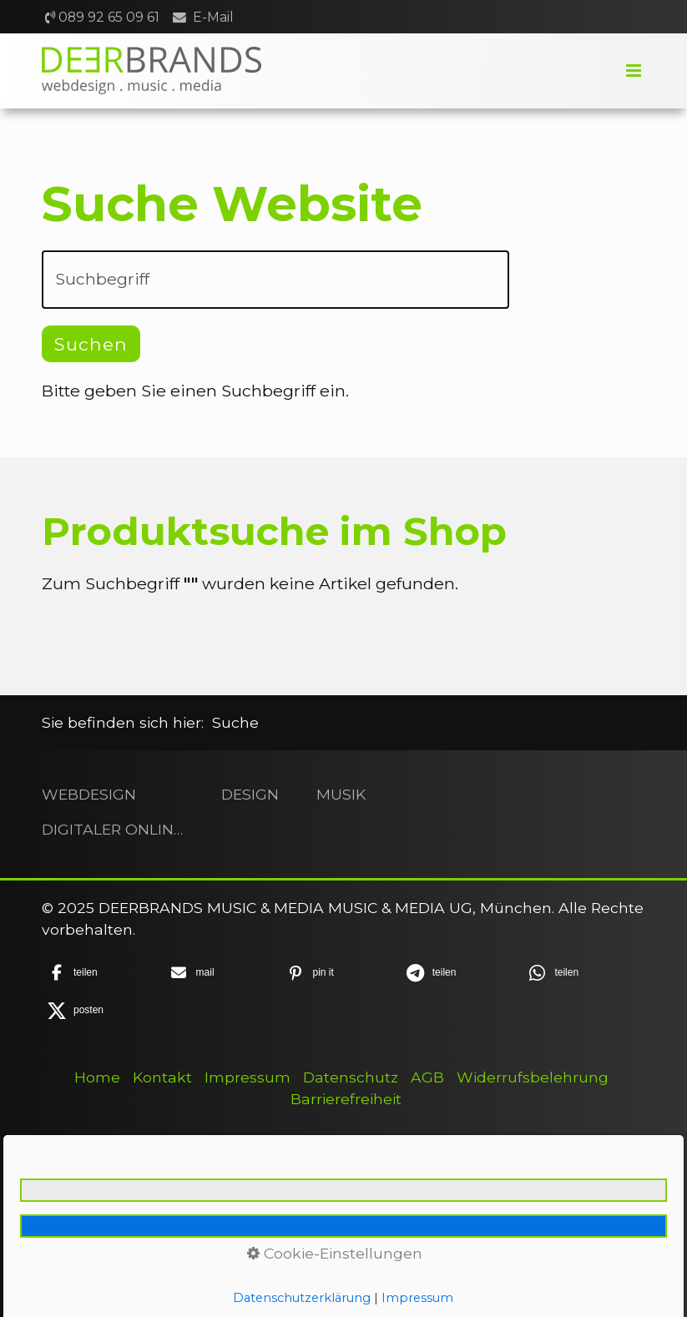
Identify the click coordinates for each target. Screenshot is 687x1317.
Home (97, 1077)
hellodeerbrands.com (143, 1286)
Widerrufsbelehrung (533, 1077)
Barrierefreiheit (346, 1099)
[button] (98, 972)
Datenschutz (350, 1077)
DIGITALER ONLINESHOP (113, 829)
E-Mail (213, 17)
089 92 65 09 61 (108, 17)
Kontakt (162, 1077)
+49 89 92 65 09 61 (122, 1265)
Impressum (247, 1077)
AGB (427, 1077)
